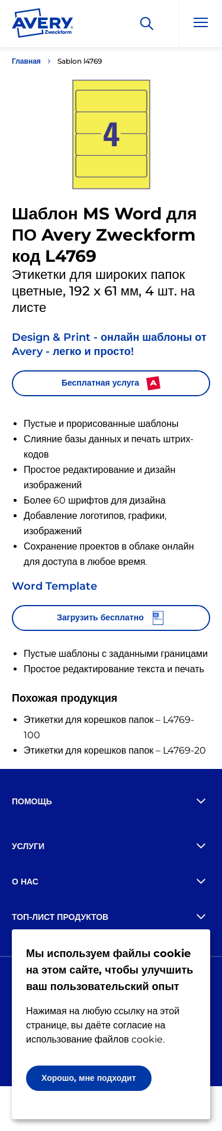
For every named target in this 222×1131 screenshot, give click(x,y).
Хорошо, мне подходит (88, 1078)
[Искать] (147, 23)
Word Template (54, 586)
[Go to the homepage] (42, 25)
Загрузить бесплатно (111, 618)
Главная (26, 61)
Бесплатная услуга (111, 383)
